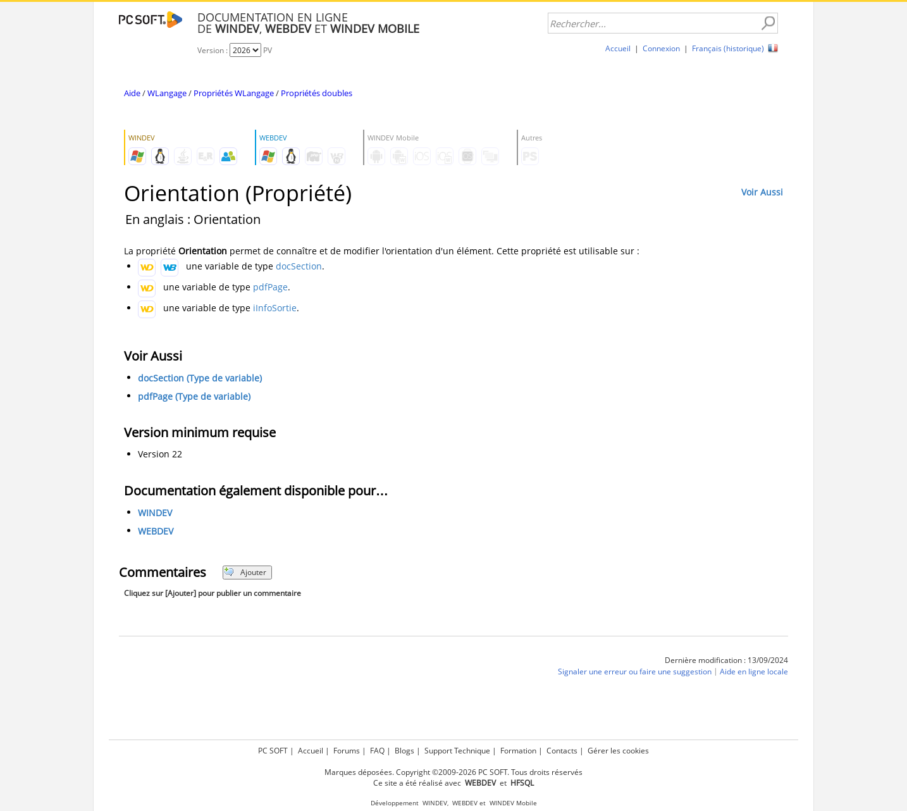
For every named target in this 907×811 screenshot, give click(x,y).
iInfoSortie (275, 308)
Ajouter (245, 572)
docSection (299, 266)
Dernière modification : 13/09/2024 (726, 660)
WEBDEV (155, 531)
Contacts (561, 750)
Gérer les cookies (618, 750)
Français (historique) (728, 48)
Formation (518, 750)
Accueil (618, 48)
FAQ (377, 750)
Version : (213, 50)
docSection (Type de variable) (200, 378)
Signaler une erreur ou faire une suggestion (635, 671)
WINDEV (155, 513)
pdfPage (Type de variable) (194, 396)
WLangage (167, 93)
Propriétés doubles (316, 93)
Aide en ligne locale (754, 671)
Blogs (404, 750)
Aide (132, 93)
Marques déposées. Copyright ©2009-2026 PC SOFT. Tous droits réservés (453, 772)
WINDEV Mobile (513, 803)
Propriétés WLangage (234, 93)
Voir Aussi (762, 192)
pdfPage (270, 287)
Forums (346, 750)
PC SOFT (273, 750)
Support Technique (457, 750)
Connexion (661, 48)
